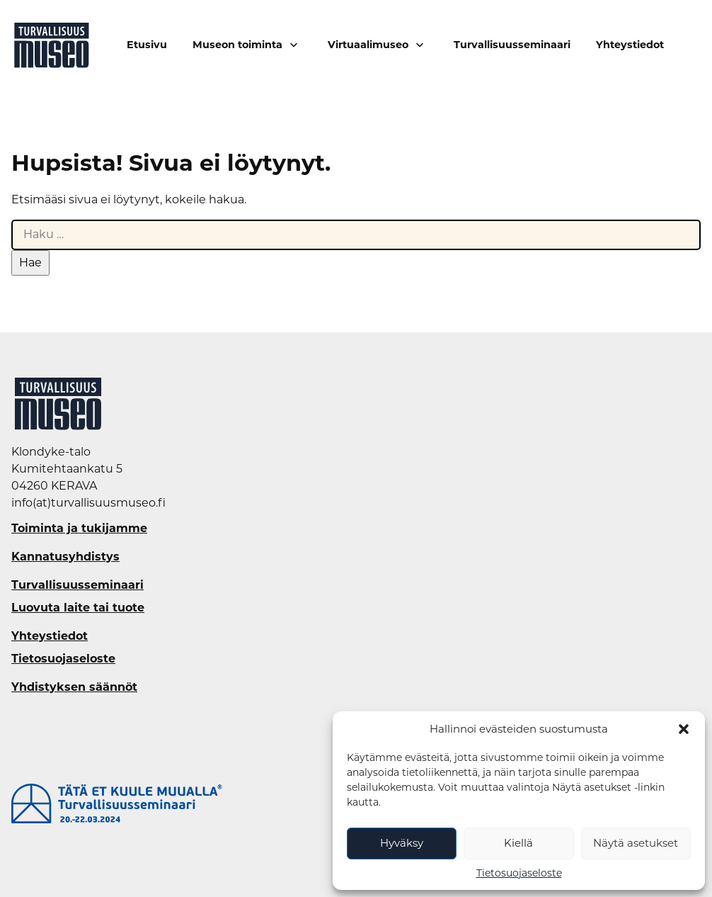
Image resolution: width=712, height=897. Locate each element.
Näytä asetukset (635, 843)
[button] (684, 729)
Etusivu (147, 45)
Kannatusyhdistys (65, 557)
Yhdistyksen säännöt (74, 687)
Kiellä (518, 843)
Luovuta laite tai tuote (77, 608)
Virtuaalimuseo (368, 44)
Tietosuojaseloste (519, 873)
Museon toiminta (237, 44)
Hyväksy (401, 843)
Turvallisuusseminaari (512, 45)
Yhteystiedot (630, 45)
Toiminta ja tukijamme (79, 528)
